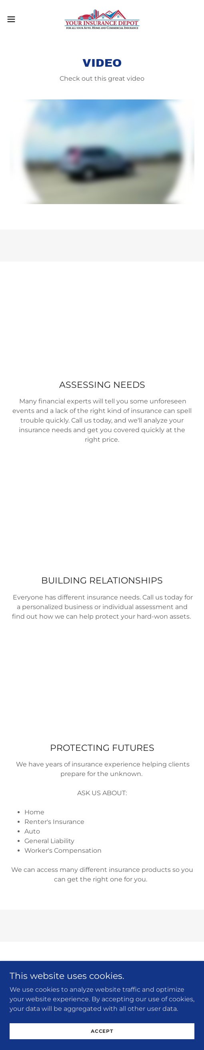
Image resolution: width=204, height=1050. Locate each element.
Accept (102, 1031)
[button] (18, 19)
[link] (102, 19)
